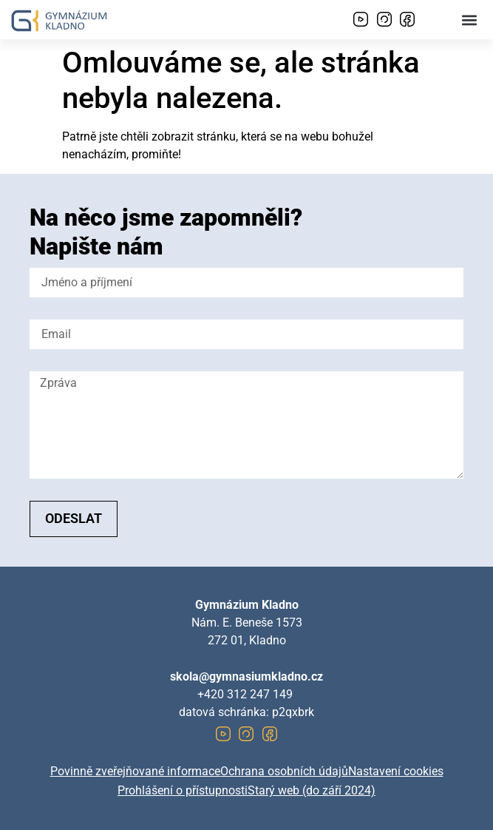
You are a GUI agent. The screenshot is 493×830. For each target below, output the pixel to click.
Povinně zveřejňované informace (135, 771)
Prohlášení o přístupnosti (183, 790)
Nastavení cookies (395, 771)
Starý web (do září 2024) (311, 790)
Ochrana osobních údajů (284, 771)
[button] (470, 19)
